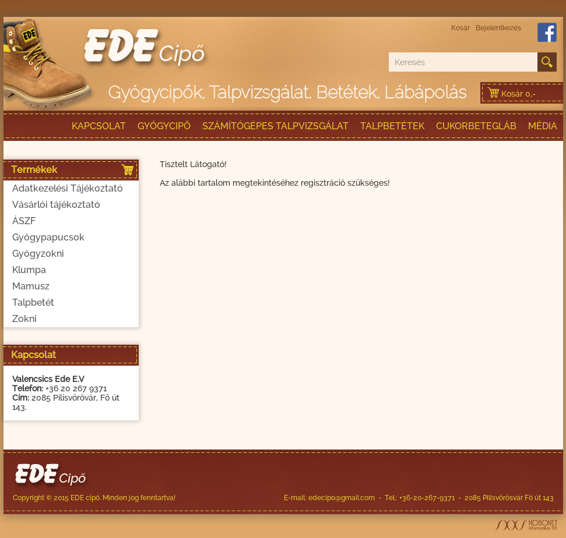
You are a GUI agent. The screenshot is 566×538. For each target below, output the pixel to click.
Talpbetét (33, 302)
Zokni (24, 318)
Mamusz (31, 286)
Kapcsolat (99, 126)
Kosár (460, 28)
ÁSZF (24, 220)
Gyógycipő (164, 126)
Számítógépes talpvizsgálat (275, 126)
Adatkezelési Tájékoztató (67, 188)
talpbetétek (392, 126)
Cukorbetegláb (476, 126)
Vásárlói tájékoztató (56, 204)
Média (542, 126)
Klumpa (29, 269)
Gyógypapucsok (48, 237)
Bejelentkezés (498, 28)
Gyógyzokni (38, 253)
